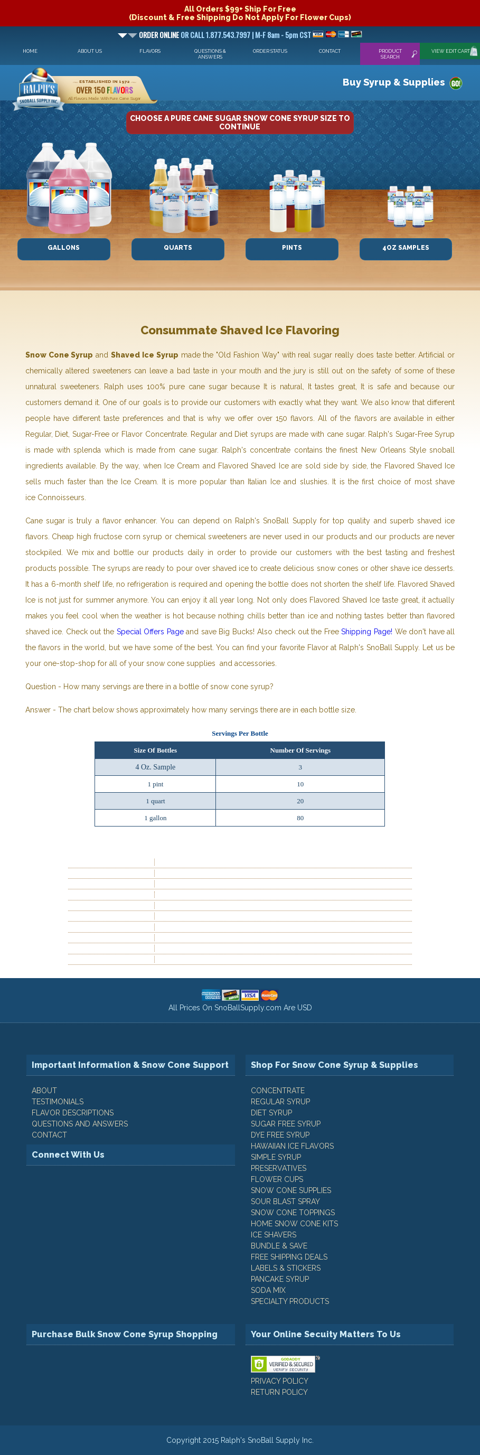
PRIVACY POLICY (279, 1381)
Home (30, 51)
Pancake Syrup (280, 1279)
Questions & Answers (210, 54)
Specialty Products (290, 1301)
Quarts (178, 247)
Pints (292, 247)
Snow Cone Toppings (293, 1212)
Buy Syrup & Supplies (394, 82)
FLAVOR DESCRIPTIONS (73, 1113)
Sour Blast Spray (285, 1201)
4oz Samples (405, 247)
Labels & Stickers (286, 1268)
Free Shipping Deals (289, 1257)
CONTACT (49, 1135)
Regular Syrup (280, 1101)
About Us (90, 51)
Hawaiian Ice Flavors (292, 1146)
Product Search (390, 54)
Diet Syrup (271, 1113)
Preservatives (278, 1168)
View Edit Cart (450, 51)
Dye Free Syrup (280, 1135)
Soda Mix (268, 1290)
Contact (330, 51)
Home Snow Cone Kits (294, 1223)
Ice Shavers (273, 1235)
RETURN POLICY (279, 1392)
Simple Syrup (276, 1157)
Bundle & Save (279, 1246)
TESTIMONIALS (57, 1101)
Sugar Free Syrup (286, 1124)
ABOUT (44, 1090)
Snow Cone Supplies (291, 1190)
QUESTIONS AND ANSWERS (80, 1124)
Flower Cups (277, 1179)
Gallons (64, 247)
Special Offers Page (150, 631)
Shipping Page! (366, 631)
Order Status (270, 51)
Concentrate (278, 1090)
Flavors (150, 51)
